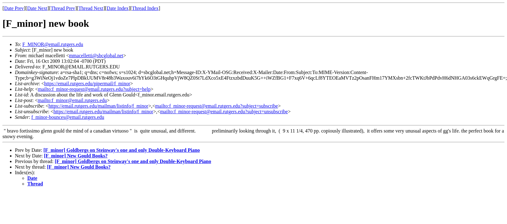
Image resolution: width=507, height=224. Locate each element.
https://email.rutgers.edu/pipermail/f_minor (87, 83)
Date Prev (14, 8)
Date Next (37, 8)
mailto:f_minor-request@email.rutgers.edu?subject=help (94, 89)
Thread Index (145, 8)
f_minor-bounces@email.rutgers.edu (67, 117)
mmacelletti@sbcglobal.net (96, 55)
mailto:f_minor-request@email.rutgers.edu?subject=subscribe (216, 106)
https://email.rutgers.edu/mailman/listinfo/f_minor (98, 106)
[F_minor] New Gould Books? (76, 155)
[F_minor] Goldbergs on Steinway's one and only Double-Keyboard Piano (121, 150)
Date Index (118, 8)
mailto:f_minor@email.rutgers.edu (72, 100)
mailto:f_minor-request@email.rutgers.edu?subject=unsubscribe (224, 111)
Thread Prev (63, 8)
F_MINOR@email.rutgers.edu (52, 44)
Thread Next (91, 8)
